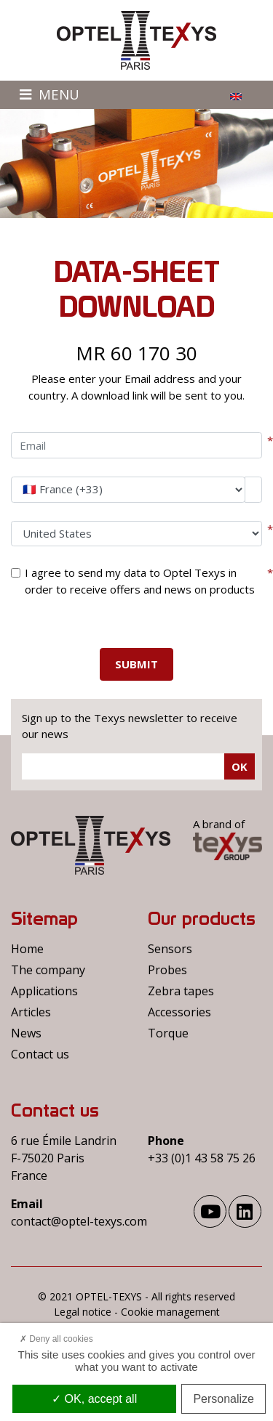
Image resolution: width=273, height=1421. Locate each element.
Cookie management (170, 1312)
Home (27, 949)
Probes (167, 970)
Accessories (179, 1012)
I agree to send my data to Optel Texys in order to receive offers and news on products (140, 580)
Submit (136, 664)
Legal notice (82, 1312)
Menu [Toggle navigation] (49, 94)
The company (48, 970)
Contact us (40, 1054)
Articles (31, 1012)
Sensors (170, 949)
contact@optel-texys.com (79, 1221)
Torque (168, 1033)
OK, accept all (94, 1399)
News (26, 1033)
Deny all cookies (56, 1339)
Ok (240, 766)
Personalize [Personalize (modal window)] (223, 1399)
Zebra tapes (181, 991)
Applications (44, 991)
